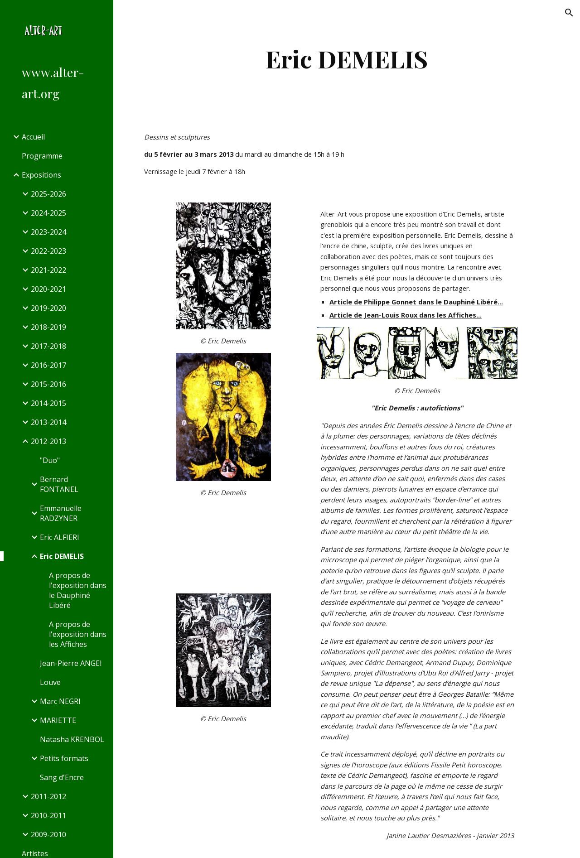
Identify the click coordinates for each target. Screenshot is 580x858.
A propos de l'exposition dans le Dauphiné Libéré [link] (77, 590)
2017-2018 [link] (48, 346)
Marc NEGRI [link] (60, 701)
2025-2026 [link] (48, 194)
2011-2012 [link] (48, 796)
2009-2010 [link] (48, 834)
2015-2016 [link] (48, 384)
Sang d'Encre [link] (62, 777)
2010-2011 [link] (48, 815)
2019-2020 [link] (48, 308)
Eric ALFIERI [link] (59, 537)
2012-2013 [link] (48, 441)
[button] (569, 13)
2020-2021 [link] (48, 289)
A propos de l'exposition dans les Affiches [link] (77, 634)
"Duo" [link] (50, 460)
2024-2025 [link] (48, 213)
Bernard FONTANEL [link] (59, 484)
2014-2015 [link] (48, 403)
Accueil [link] (33, 137)
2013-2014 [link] (48, 422)
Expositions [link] (41, 175)
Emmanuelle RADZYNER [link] (61, 513)
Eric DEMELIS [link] (62, 556)
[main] (346, 58)
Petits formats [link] (64, 758)
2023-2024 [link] (48, 232)
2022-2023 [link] (48, 251)
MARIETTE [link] (58, 720)
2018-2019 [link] (48, 327)
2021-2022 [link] (48, 270)
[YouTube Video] (223, 544)
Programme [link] (42, 156)
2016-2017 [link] (48, 365)
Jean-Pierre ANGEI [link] (71, 663)
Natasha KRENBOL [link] (72, 739)
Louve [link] (50, 682)
